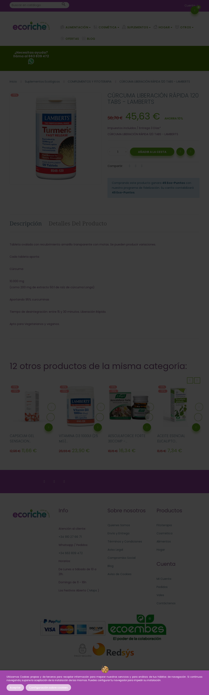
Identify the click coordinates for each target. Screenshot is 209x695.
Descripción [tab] (26, 223)
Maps (93, 590)
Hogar (161, 550)
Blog (110, 566)
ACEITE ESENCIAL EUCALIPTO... (171, 438)
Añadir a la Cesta (152, 152)
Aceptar (15, 687)
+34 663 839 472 (71, 553)
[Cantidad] (118, 152)
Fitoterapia (164, 525)
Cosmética (164, 533)
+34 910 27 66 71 (70, 537)
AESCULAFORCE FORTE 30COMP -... (127, 438)
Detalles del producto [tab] (78, 223)
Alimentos (164, 541)
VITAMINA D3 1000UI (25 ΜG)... (78, 438)
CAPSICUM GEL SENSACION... (22, 438)
